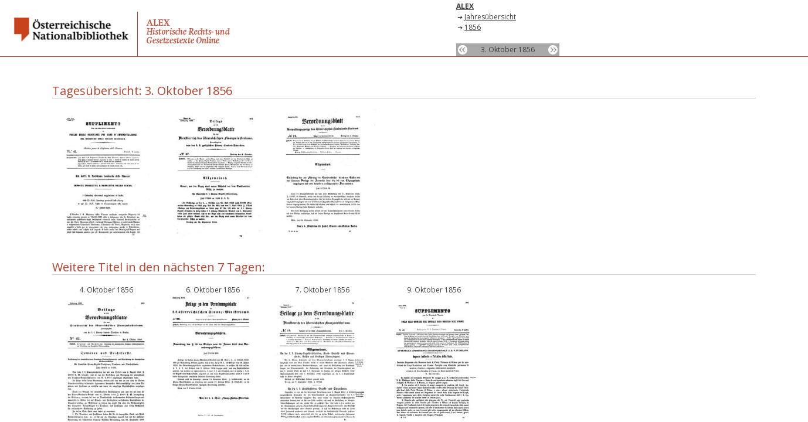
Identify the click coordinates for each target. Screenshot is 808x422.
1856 (472, 27)
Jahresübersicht (490, 17)
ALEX (465, 6)
